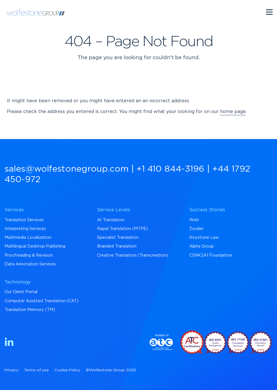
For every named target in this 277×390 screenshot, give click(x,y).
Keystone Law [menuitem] (204, 237)
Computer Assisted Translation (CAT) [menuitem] (42, 301)
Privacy (11, 370)
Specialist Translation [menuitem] (117, 237)
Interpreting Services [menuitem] (25, 229)
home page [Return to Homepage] (233, 111)
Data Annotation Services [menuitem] (30, 264)
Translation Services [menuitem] (24, 220)
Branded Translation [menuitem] (117, 246)
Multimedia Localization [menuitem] (28, 237)
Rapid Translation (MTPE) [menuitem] (122, 229)
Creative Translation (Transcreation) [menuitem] (132, 255)
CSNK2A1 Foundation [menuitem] (210, 255)
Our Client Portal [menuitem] (21, 292)
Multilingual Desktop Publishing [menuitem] (35, 246)
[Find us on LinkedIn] (9, 342)
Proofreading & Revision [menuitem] (29, 255)
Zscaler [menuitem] (196, 229)
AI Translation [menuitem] (110, 220)
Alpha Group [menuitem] (201, 246)
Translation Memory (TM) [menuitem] (30, 310)
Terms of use (36, 370)
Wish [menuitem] (194, 220)
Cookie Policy (67, 370)
